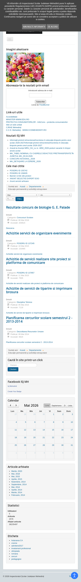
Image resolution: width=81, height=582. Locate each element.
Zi (64, 405)
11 (16, 430)
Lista (70, 405)
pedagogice (16, 559)
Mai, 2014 (15, 487)
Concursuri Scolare (25, 217)
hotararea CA (17, 540)
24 (72, 437)
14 (44, 430)
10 (72, 422)
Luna (47, 405)
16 (62, 430)
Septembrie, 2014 (19, 484)
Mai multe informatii (34, 27)
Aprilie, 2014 (16, 490)
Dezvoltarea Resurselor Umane (30, 331)
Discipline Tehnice (24, 302)
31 (72, 445)
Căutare (13, 369)
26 (25, 445)
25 (16, 445)
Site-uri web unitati (14, 125)
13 (34, 430)
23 (62, 437)
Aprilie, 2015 (16, 479)
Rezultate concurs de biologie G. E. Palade (38, 207)
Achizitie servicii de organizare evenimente (38, 233)
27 (16, 414)
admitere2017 (17, 546)
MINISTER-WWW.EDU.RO (17, 119)
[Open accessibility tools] (74, 575)
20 (34, 437)
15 (53, 430)
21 (44, 437)
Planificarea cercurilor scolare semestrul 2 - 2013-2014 (39, 319)
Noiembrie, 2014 (18, 482)
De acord (53, 27)
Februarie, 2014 (18, 495)
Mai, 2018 (15, 474)
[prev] (10, 406)
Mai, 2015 (15, 476)
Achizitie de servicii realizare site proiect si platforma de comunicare (38, 261)
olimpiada (15, 551)
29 (34, 414)
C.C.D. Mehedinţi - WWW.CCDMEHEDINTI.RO (26, 130)
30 (44, 414)
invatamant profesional (21, 548)
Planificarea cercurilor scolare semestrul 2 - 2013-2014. (29, 342)
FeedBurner (44, 105)
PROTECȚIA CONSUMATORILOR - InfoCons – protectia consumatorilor (37, 122)
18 (16, 437)
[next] (16, 406)
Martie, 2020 (16, 471)
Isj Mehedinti (12, 386)
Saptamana (56, 405)
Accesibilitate (11, 117)
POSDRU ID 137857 (25, 273)
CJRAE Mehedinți (13, 127)
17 (72, 430)
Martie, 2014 (16, 492)
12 (25, 430)
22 (53, 437)
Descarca (10, 228)
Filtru (19, 199)
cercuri (14, 556)
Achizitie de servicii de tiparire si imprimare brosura (39, 290)
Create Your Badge (14, 391)
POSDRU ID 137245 (25, 243)
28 (25, 414)
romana (14, 554)
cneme (14, 543)
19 (25, 437)
